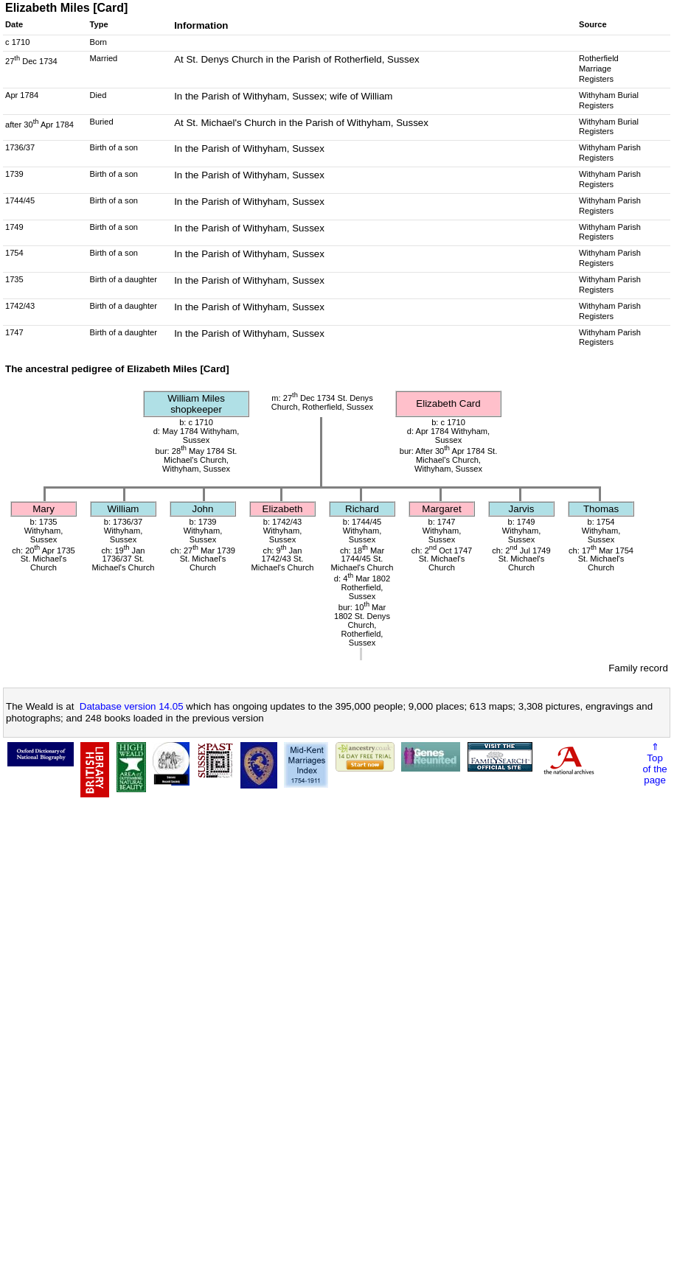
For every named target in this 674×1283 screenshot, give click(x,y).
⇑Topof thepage (654, 763)
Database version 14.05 (132, 706)
